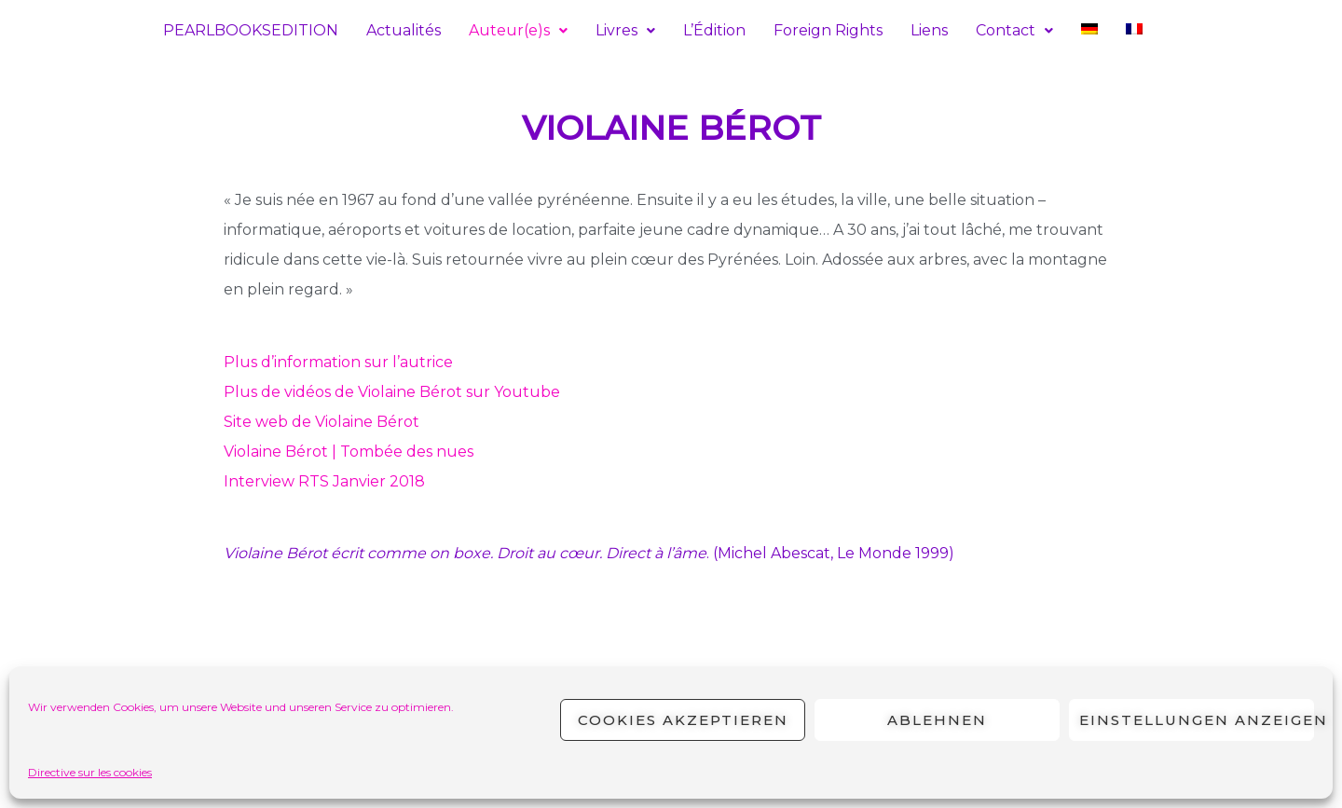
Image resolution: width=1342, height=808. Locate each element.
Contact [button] (1014, 30)
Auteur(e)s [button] (518, 30)
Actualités (403, 30)
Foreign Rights (828, 30)
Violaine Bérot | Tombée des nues (348, 451)
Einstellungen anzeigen (1196, 720)
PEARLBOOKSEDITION (250, 30)
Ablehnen (937, 720)
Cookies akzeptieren (683, 720)
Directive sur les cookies (90, 772)
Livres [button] (625, 30)
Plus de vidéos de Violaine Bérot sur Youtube (392, 392)
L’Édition (714, 30)
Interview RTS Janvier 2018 (324, 481)
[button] (518, 30)
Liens (929, 30)
